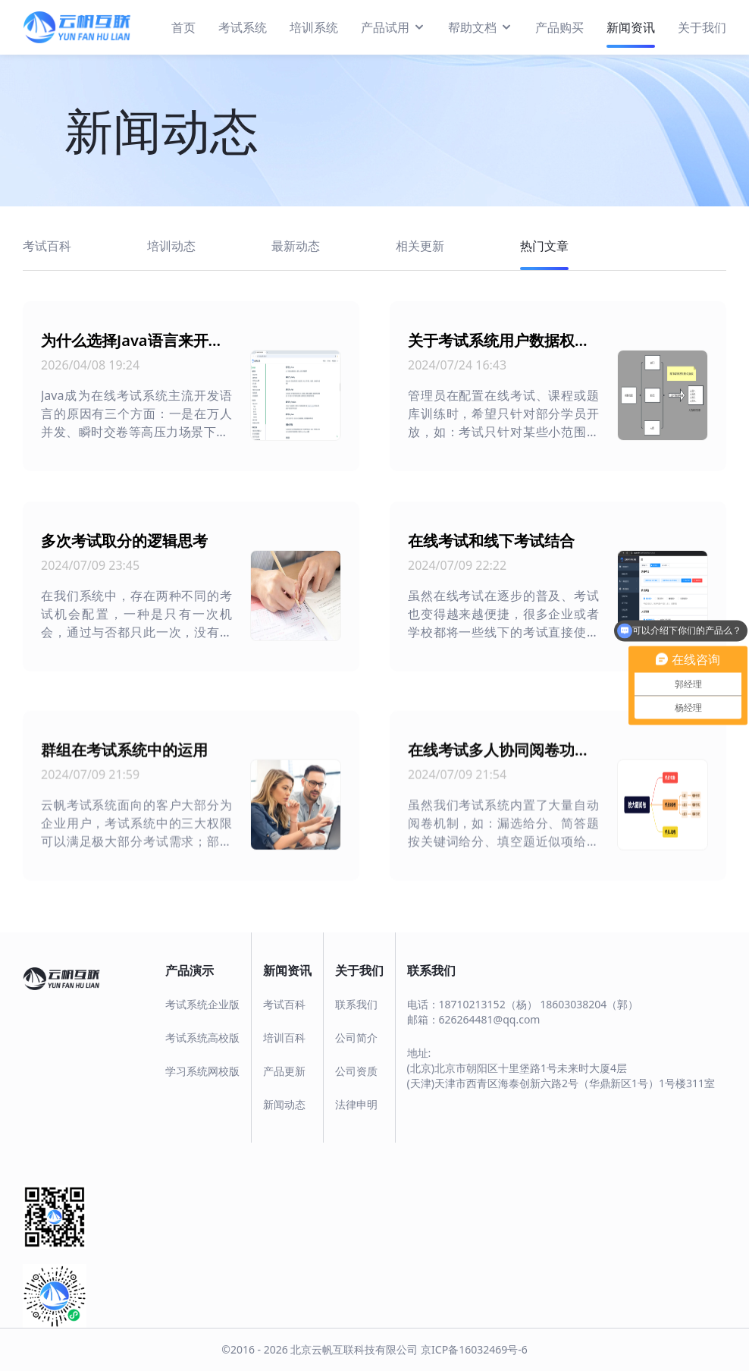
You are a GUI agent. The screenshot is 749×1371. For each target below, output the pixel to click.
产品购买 (559, 27)
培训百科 (284, 1037)
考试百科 (284, 1004)
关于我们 (702, 27)
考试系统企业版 (202, 1004)
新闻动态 (284, 1104)
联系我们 (356, 1004)
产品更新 (284, 1071)
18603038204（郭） (589, 1004)
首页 (183, 27)
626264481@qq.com (490, 1019)
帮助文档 (480, 26)
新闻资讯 (630, 27)
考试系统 (242, 27)
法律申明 (356, 1104)
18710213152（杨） (488, 1004)
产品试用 (393, 26)
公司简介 (356, 1037)
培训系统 (314, 27)
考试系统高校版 (202, 1037)
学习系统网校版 (202, 1071)
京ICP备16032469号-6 (474, 1349)
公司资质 (356, 1071)
